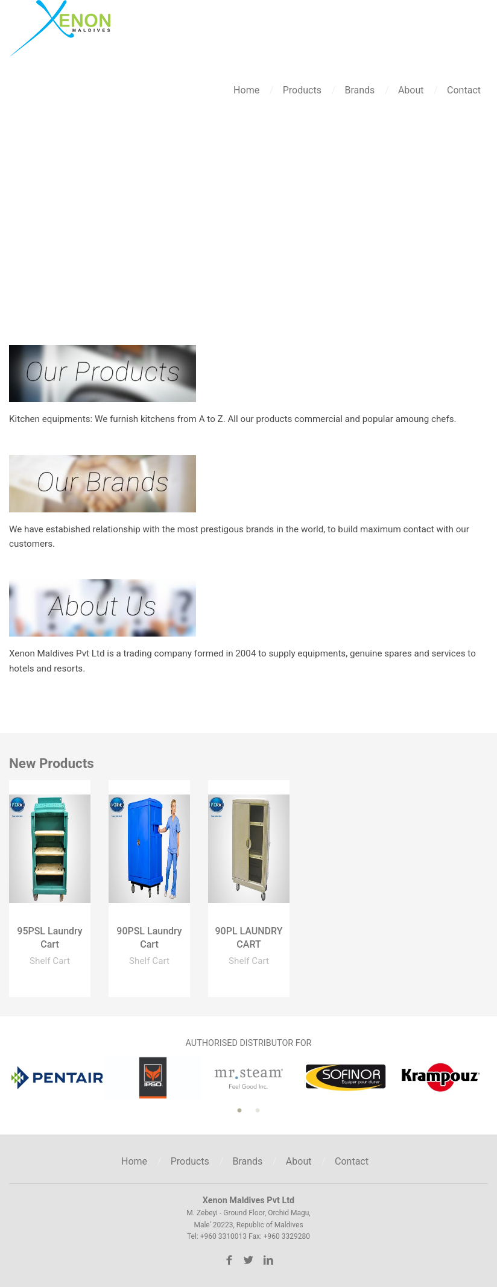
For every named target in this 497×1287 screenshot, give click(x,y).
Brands (360, 90)
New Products (51, 763)
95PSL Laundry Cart (49, 937)
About (412, 90)
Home (247, 90)
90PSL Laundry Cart (149, 937)
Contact (464, 90)
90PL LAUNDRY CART (248, 937)
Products (303, 90)
